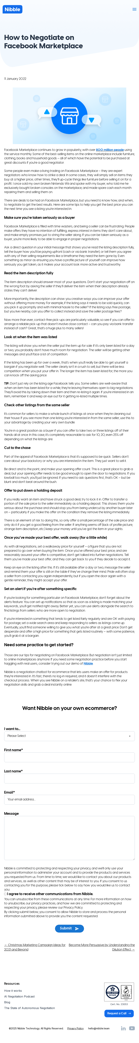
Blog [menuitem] (7, 1002)
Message (69, 836)
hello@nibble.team (98, 1028)
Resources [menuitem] (12, 984)
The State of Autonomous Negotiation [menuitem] (29, 1008)
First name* (69, 755)
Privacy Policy (75, 1028)
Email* (69, 798)
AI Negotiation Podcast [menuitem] (19, 996)
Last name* (69, 776)
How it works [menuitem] (13, 990)
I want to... (69, 734)
